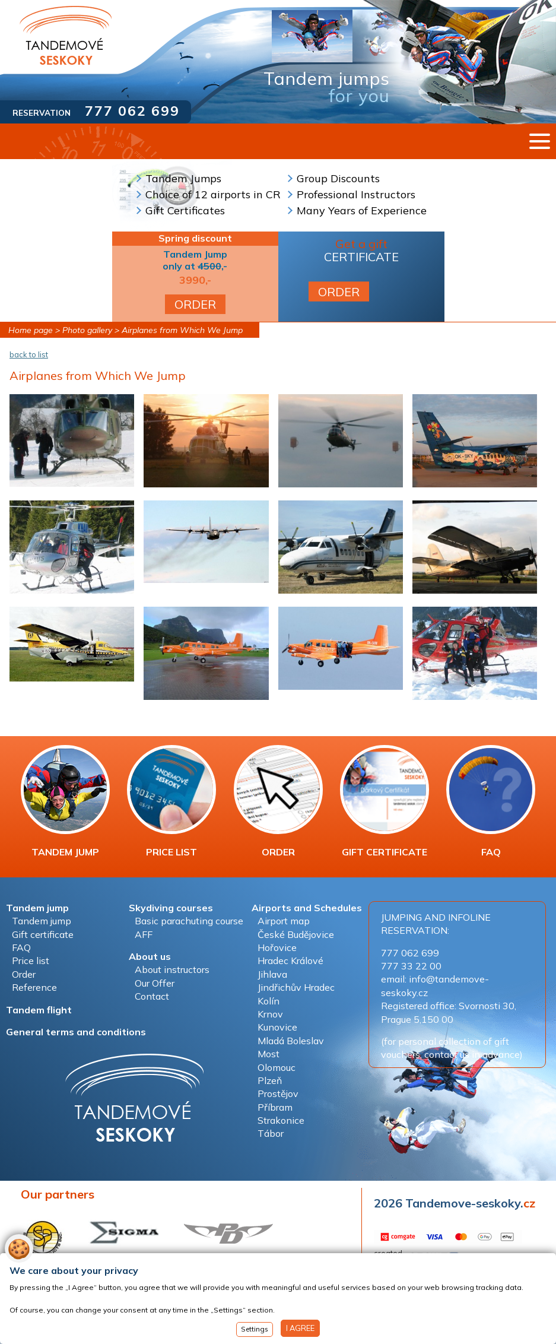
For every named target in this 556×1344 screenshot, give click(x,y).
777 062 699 (132, 110)
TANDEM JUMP (65, 801)
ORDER (195, 304)
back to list (28, 354)
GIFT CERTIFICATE (384, 801)
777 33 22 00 (411, 966)
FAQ (490, 801)
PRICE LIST (171, 801)
